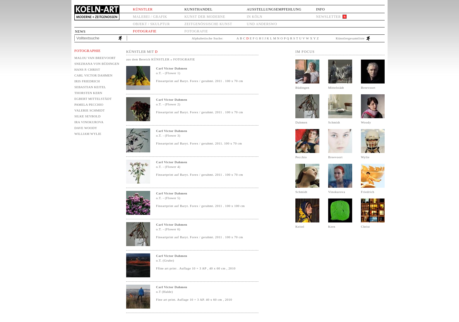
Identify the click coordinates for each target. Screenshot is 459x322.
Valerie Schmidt (89, 110)
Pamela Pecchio (88, 104)
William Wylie (87, 133)
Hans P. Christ (87, 69)
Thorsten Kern (88, 92)
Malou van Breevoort (95, 57)
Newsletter (328, 17)
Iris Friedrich (87, 81)
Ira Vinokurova (89, 122)
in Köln (254, 17)
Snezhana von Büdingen (96, 63)
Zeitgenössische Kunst (208, 24)
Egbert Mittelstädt (93, 98)
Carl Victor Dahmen (93, 75)
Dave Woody (85, 127)
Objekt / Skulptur (151, 24)
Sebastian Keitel (90, 87)
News (80, 31)
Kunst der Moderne (204, 17)
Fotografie (144, 31)
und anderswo (262, 24)
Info (320, 9)
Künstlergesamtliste (350, 38)
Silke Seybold (87, 116)
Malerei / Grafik (150, 17)
